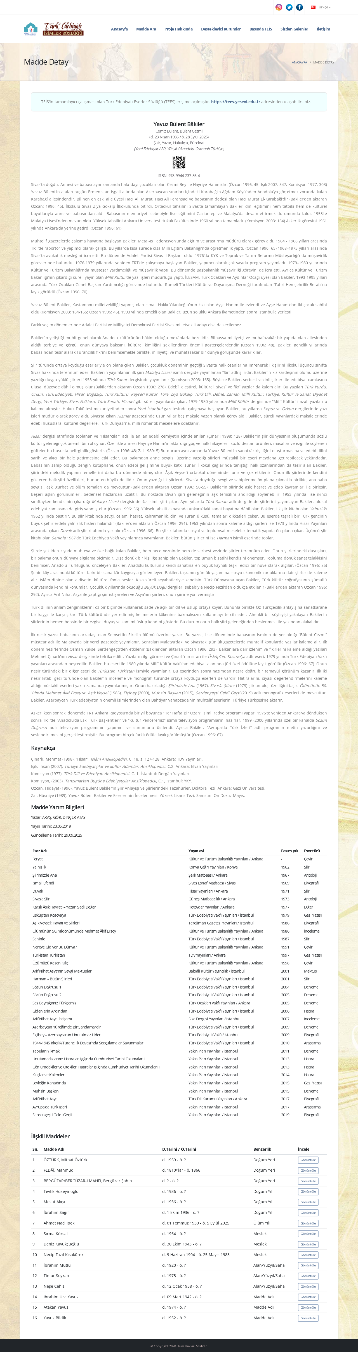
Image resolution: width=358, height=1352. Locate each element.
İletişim (323, 29)
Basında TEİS (260, 29)
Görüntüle (308, 1160)
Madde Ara (146, 29)
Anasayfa (119, 29)
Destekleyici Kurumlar (221, 29)
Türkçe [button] (321, 7)
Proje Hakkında (178, 29)
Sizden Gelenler (294, 29)
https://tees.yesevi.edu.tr (235, 101)
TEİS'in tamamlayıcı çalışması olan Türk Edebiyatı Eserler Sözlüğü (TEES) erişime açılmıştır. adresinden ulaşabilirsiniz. (176, 101)
